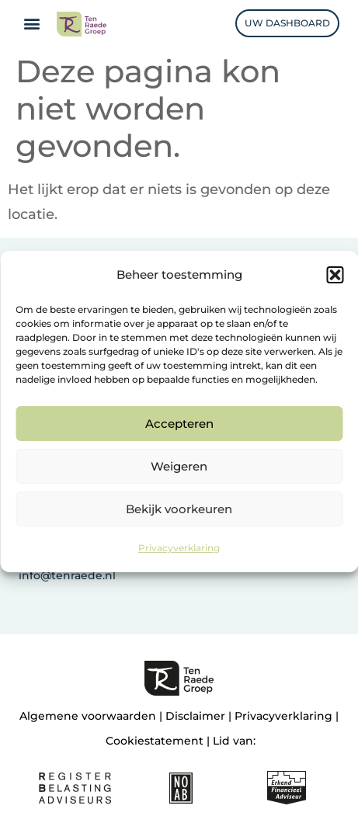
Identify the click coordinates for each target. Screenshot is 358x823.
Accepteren (179, 423)
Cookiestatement (154, 741)
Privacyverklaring (179, 548)
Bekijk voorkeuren (179, 509)
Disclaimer (195, 716)
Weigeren (179, 466)
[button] (334, 275)
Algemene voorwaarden (87, 716)
